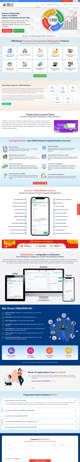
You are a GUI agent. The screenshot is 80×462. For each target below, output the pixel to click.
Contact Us (66, 4)
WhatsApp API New (50, 4)
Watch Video (19, 31)
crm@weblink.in (5, 1)
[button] (65, 133)
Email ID (32, 444)
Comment (9, 449)
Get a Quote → (6, 103)
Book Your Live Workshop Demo (7, 30)
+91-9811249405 (15, 1)
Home (37, 4)
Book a (40, 75)
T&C (12, 458)
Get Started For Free (66, 1)
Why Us (71, 4)
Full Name (9, 444)
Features (59, 4)
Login (75, 1)
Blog (76, 4)
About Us (42, 4)
